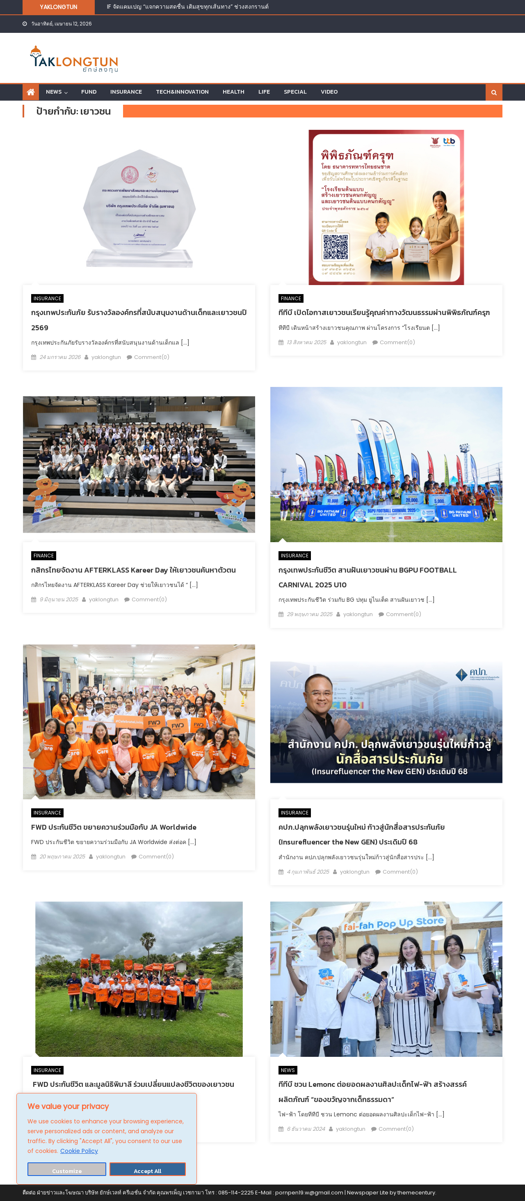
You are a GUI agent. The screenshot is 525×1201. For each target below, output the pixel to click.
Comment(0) (151, 357)
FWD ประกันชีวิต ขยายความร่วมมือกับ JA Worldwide (113, 827)
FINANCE (291, 298)
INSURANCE (126, 91)
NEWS (54, 91)
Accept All (147, 1171)
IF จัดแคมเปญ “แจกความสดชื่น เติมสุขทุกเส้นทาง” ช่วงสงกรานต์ (188, 6)
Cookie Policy (79, 1151)
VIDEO (329, 91)
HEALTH (233, 91)
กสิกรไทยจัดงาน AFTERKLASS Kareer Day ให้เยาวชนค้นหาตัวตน (133, 569)
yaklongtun (106, 357)
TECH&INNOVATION (182, 91)
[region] (106, 1139)
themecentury (416, 1192)
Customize (67, 1171)
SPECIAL (295, 91)
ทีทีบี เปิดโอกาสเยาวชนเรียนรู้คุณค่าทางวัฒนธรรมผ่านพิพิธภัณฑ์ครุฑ (384, 312)
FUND (88, 91)
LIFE (264, 91)
